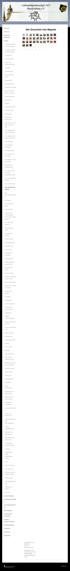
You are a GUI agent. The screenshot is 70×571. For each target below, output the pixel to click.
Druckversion (7, 566)
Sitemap (13, 566)
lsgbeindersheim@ (31, 555)
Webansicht (63, 565)
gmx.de (25, 556)
